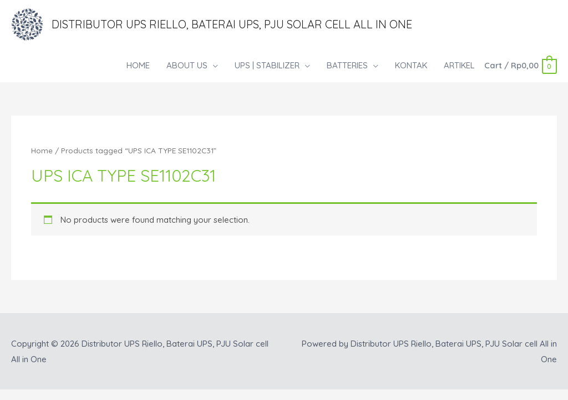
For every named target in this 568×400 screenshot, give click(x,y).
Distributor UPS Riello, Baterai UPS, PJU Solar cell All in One (232, 24)
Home (42, 150)
